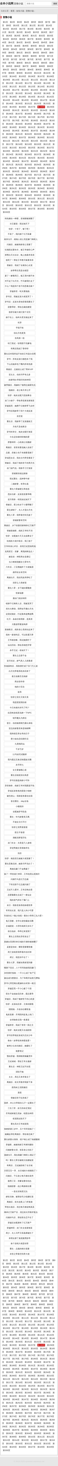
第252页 (19, 164)
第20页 (47, 29)
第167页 (19, 114)
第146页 (34, 100)
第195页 (15, 131)
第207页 (22, 137)
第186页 (37, 124)
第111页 (25, 80)
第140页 (31, 97)
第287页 (28, 185)
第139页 (22, 97)
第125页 (50, 86)
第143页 (6, 100)
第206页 (13, 137)
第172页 (13, 117)
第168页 (28, 114)
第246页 (15, 161)
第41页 (11, 42)
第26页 (44, 32)
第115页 (9, 83)
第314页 (15, 202)
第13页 (41, 25)
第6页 (40, 22)
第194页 (6, 131)
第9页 (8, 25)
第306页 (47, 195)
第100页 (28, 73)
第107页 (41, 76)
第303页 (19, 195)
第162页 (25, 110)
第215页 (43, 141)
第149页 (9, 103)
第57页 (39, 49)
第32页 (42, 36)
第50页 (34, 46)
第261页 (50, 168)
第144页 (15, 100)
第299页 (34, 192)
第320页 (19, 205)
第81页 (28, 63)
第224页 (22, 147)
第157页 (31, 107)
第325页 (13, 209)
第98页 (11, 73)
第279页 (6, 181)
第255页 (47, 164)
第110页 (15, 80)
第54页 (14, 49)
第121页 (13, 86)
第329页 (50, 209)
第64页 (44, 52)
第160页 (6, 110)
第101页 (37, 73)
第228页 (6, 151)
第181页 (43, 120)
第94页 (30, 69)
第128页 (25, 90)
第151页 (28, 103)
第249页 (43, 161)
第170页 (47, 114)
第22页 (11, 32)
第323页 (47, 205)
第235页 (19, 154)
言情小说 (30, 11)
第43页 (28, 42)
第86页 (17, 66)
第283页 (43, 181)
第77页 (47, 59)
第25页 (36, 32)
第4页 (26, 22)
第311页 (41, 198)
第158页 (41, 107)
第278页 (50, 178)
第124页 (41, 86)
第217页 (9, 144)
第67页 (17, 56)
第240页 (13, 158)
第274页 (13, 178)
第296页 (6, 192)
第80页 (20, 63)
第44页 (36, 42)
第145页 (25, 100)
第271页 (37, 175)
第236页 (28, 154)
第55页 (22, 49)
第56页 (30, 49)
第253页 (28, 164)
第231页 (34, 151)
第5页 (33, 22)
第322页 (37, 205)
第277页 (41, 178)
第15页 (6, 29)
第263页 (15, 171)
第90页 (50, 66)
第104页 (13, 76)
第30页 (25, 36)
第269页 (19, 175)
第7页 (47, 22)
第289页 (47, 185)
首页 (13, 11)
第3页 (19, 22)
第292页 (22, 188)
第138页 (13, 97)
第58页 (47, 49)
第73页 (14, 59)
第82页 (36, 63)
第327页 (31, 209)
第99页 (20, 73)
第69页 (34, 56)
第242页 (31, 158)
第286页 (19, 185)
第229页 (15, 151)
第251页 (9, 164)
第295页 (50, 188)
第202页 (28, 134)
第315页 (25, 202)
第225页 (31, 147)
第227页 (50, 147)
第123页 (31, 86)
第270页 (28, 175)
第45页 (44, 42)
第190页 (22, 127)
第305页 (37, 195)
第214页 (34, 141)
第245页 (6, 161)
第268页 (9, 175)
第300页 (43, 192)
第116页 (19, 83)
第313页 (6, 202)
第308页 (13, 198)
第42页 (20, 42)
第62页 (28, 52)
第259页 (31, 168)
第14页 (49, 25)
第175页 (41, 117)
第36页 (22, 39)
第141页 (41, 97)
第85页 (9, 66)
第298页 (25, 192)
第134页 (28, 93)
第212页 (15, 141)
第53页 (6, 49)
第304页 (28, 195)
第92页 (14, 69)
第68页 (25, 56)
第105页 (22, 76)
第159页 (50, 107)
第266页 (43, 171)
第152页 (37, 103)
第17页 (22, 29)
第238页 (47, 154)
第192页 (41, 127)
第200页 (9, 134)
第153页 (47, 103)
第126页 (6, 90)
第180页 (34, 120)
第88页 (34, 66)
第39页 (47, 39)
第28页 (9, 36)
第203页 (37, 134)
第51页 (42, 46)
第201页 (19, 134)
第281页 (25, 181)
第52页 (50, 46)
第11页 (24, 25)
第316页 (34, 202)
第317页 (43, 202)
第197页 (34, 131)
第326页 (22, 209)
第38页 (39, 39)
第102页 (47, 73)
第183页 (9, 124)
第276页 (31, 178)
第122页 (22, 86)
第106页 (31, 76)
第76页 (39, 59)
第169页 (37, 114)
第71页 (50, 56)
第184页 (19, 124)
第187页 (47, 124)
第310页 (31, 198)
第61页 (20, 52)
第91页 (6, 69)
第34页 (6, 39)
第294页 (41, 188)
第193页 (50, 127)
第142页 (50, 97)
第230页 (25, 151)
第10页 (16, 25)
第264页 (25, 171)
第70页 (42, 56)
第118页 (37, 83)
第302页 (9, 195)
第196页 (25, 131)
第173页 (22, 117)
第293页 (31, 188)
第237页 (37, 154)
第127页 (15, 90)
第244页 (50, 158)
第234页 (9, 154)
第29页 (17, 36)
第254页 (37, 164)
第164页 (43, 110)
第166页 (9, 114)
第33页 (50, 36)
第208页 (31, 137)
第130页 (43, 90)
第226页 (41, 147)
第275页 (22, 178)
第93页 (22, 69)
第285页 (9, 185)
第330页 (6, 212)
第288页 (37, 185)
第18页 (30, 29)
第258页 (22, 168)
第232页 (43, 151)
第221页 (47, 144)
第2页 (12, 22)
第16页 (14, 29)
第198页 (43, 131)
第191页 (31, 127)
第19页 (39, 29)
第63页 (36, 52)
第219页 (28, 144)
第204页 (47, 134)
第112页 (34, 80)
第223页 (13, 147)
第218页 (19, 144)
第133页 (19, 93)
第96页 (47, 69)
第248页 (34, 161)
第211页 (6, 141)
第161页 (15, 110)
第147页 (43, 100)
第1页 (5, 22)
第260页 (41, 168)
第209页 (41, 137)
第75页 (30, 59)
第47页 (9, 46)
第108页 (50, 76)
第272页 (47, 175)
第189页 (13, 127)
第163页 (34, 110)
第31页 (34, 36)
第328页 (41, 209)
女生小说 (20, 11)
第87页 (25, 66)
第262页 (6, 171)
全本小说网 (6, 3)
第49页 (25, 46)
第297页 (15, 192)
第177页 (6, 120)
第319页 (9, 205)
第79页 (11, 63)
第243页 (41, 158)
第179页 (25, 120)
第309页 (22, 198)
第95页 (39, 69)
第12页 (32, 25)
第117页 (28, 83)
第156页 (22, 107)
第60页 (11, 52)
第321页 (28, 205)
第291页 (13, 188)
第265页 (34, 171)
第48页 (17, 46)
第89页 (42, 66)
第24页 (28, 32)
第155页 (13, 107)
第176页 (50, 117)
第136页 (47, 93)
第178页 (15, 120)
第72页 (6, 59)
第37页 (30, 39)
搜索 (55, 4)
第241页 (22, 158)
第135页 (37, 93)
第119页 (47, 83)
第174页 (31, 117)
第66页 (9, 56)
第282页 (34, 181)
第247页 (25, 161)
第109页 (6, 80)
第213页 (25, 141)
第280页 (15, 181)
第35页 (14, 39)
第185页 (28, 124)
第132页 (9, 93)
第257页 (13, 168)
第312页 (50, 198)
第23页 (20, 32)
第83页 (44, 63)
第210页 (50, 137)
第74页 (22, 59)
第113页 (43, 80)
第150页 (19, 103)
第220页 (37, 144)
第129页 (34, 90)
